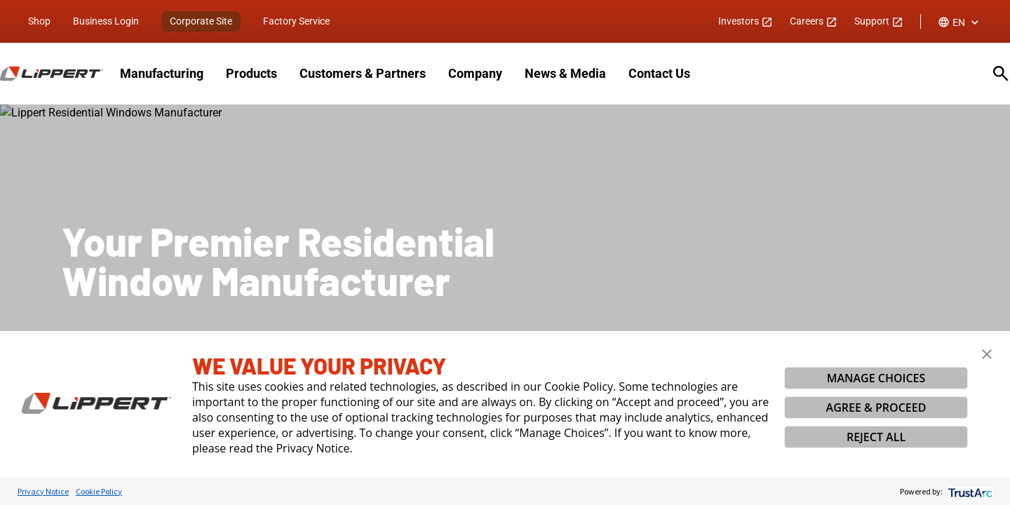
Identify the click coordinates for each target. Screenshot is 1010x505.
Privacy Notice (43, 491)
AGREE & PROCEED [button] (876, 407)
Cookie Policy (99, 491)
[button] (987, 354)
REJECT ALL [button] (876, 437)
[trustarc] (969, 491)
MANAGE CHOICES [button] (876, 378)
